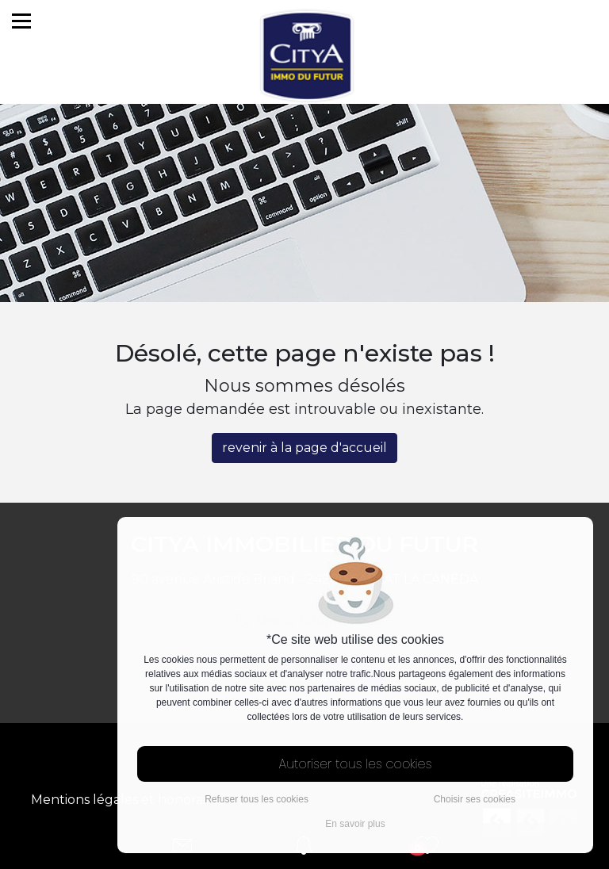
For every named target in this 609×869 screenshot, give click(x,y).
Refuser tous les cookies (256, 799)
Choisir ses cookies (474, 799)
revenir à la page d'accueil (305, 447)
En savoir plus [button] (355, 823)
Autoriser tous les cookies (355, 764)
